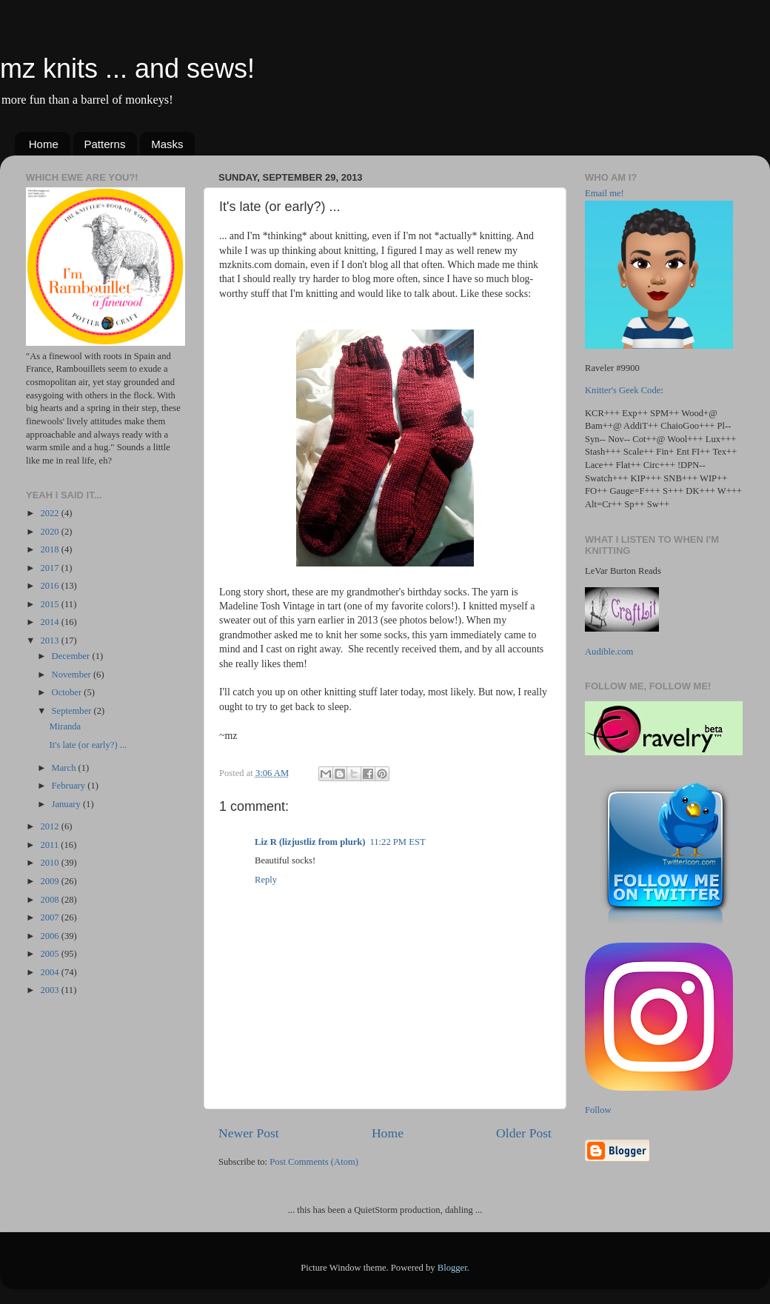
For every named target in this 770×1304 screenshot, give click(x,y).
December (72, 656)
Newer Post (248, 1133)
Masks (167, 144)
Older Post (524, 1133)
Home (43, 144)
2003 (50, 990)
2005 (50, 954)
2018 (50, 549)
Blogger (452, 1268)
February (70, 785)
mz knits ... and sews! (127, 68)
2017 (50, 568)
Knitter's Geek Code (622, 390)
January (67, 804)
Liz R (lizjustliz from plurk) (310, 842)
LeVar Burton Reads (623, 571)
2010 (50, 862)
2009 (50, 881)
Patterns (105, 144)
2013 (50, 640)
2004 (50, 972)
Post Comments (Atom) (314, 1162)
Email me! (604, 193)
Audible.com (609, 651)
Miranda (65, 726)
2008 (50, 900)
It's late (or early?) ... (88, 745)
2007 (50, 917)
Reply (266, 880)
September (73, 711)
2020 (50, 531)
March (65, 768)
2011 (50, 845)
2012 (50, 826)
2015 (50, 604)
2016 (50, 586)
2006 (50, 936)
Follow (598, 1110)
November (72, 674)
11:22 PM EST (397, 842)
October (68, 692)
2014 (50, 622)
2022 (50, 513)
